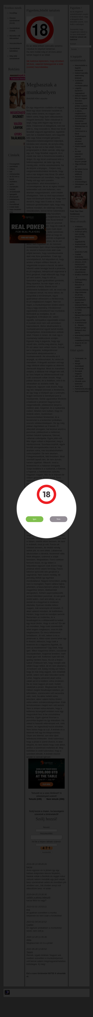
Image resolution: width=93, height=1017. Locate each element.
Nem (58, 519)
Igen (34, 519)
